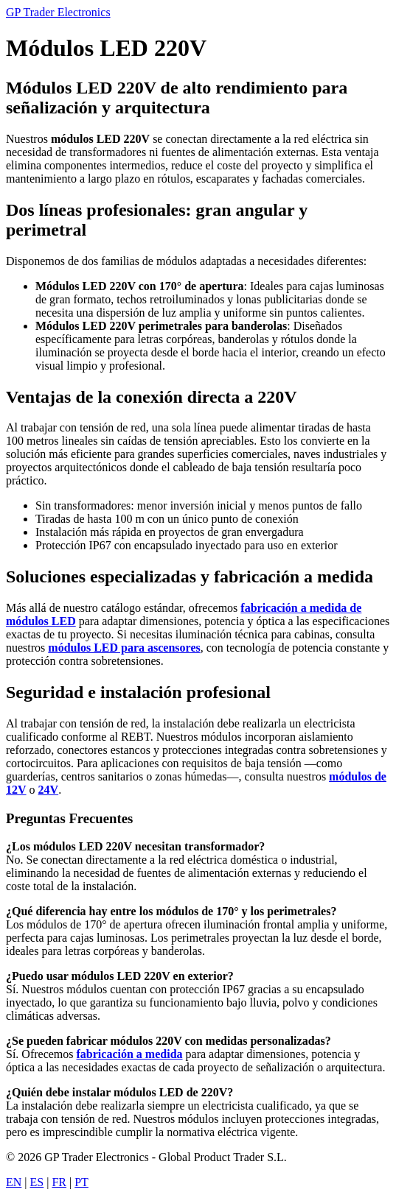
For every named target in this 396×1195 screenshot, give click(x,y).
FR (59, 1182)
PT (81, 1182)
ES (37, 1182)
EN (13, 1182)
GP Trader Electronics (58, 12)
